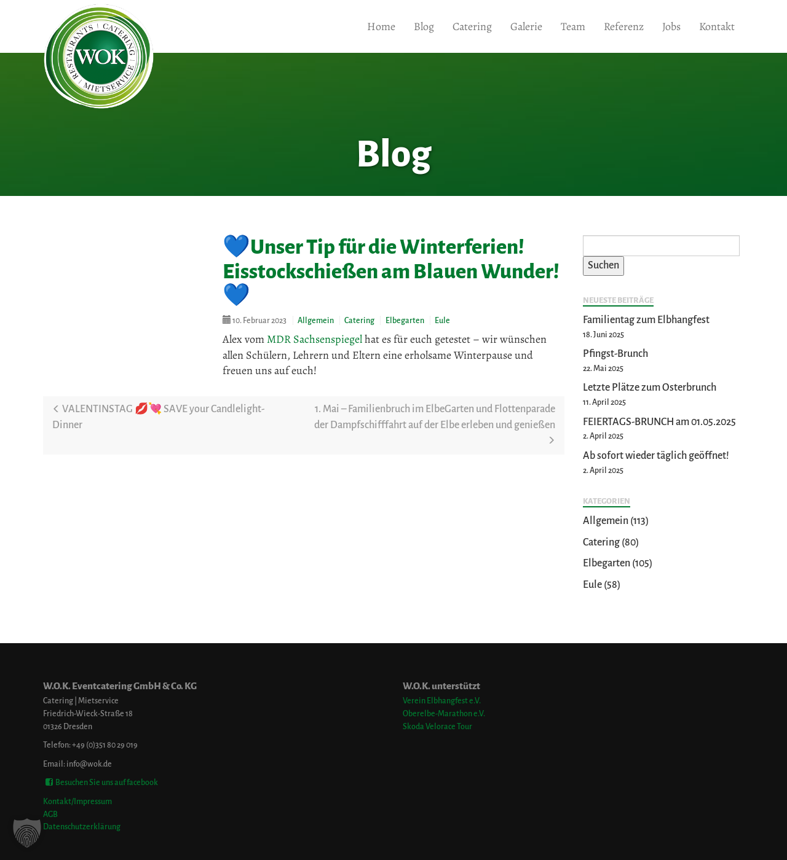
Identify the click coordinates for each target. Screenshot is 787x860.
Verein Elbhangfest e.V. (442, 700)
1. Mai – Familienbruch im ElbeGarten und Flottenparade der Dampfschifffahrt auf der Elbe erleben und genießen (434, 424)
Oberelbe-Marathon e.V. (444, 713)
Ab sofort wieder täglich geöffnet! (656, 455)
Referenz (624, 26)
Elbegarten (405, 320)
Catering (472, 26)
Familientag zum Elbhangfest (646, 320)
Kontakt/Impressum (77, 801)
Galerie (526, 26)
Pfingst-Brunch (615, 353)
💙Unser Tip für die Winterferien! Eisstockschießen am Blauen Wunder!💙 (391, 271)
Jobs (671, 26)
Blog (424, 26)
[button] (27, 833)
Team (573, 26)
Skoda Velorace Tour (437, 726)
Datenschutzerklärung (82, 826)
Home (381, 26)
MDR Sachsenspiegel (314, 339)
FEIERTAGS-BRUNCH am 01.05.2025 (659, 422)
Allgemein (316, 320)
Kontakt (717, 26)
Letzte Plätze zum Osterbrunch (649, 387)
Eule (442, 320)
